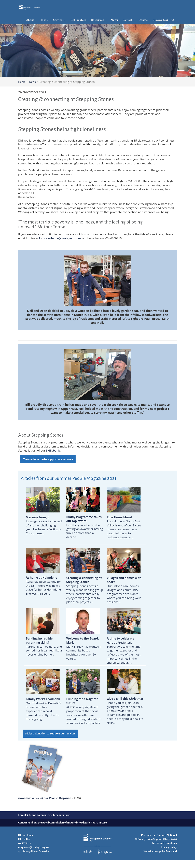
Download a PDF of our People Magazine (44, 798)
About (31, 26)
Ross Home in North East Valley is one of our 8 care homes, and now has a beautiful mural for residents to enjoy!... (124, 527)
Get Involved (79, 26)
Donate (143, 26)
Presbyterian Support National (159, 835)
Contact (128, 26)
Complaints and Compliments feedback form (44, 815)
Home (21, 81)
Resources (98, 26)
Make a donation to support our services (48, 459)
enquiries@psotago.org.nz (33, 847)
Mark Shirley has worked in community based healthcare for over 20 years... (84, 648)
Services (59, 26)
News (114, 26)
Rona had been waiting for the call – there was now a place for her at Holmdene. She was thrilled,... (44, 585)
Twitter (24, 839)
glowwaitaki (160, 26)
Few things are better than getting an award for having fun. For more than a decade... (84, 527)
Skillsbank (53, 450)
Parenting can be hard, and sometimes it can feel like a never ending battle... (44, 646)
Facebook (25, 835)
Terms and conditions (164, 843)
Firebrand (171, 851)
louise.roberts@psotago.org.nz (60, 238)
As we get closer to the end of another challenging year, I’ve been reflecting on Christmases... (44, 525)
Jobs (44, 26)
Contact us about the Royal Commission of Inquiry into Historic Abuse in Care (62, 822)
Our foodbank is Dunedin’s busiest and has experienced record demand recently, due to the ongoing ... (43, 709)
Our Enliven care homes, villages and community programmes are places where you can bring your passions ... (124, 590)
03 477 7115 (24, 843)
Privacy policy (169, 847)
